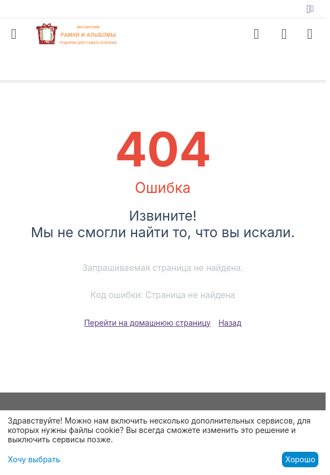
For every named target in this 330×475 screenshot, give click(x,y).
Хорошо (300, 459)
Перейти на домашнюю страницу (147, 322)
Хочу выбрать (34, 459)
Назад (230, 322)
